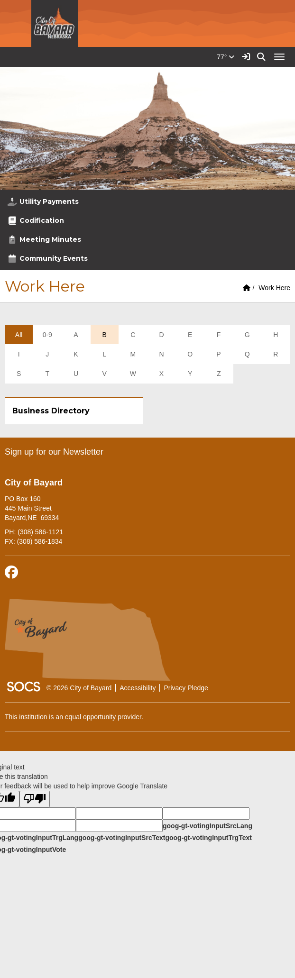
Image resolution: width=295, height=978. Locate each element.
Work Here (274, 288)
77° (225, 57)
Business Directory (51, 410)
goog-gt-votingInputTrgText (208, 837)
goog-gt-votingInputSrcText (121, 837)
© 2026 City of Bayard (78, 688)
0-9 (47, 334)
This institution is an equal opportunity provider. (74, 717)
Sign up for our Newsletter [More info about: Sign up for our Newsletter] (54, 452)
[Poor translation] (34, 799)
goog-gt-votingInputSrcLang (207, 826)
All (19, 334)
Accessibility (138, 688)
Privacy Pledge (186, 688)
